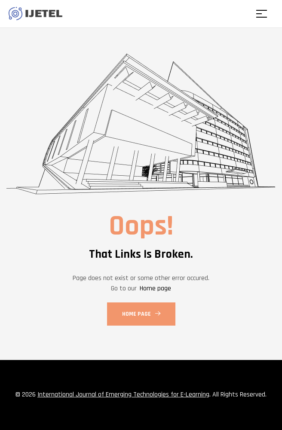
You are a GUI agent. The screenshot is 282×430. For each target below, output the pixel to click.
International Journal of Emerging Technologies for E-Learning (123, 394)
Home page (155, 288)
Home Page (141, 314)
